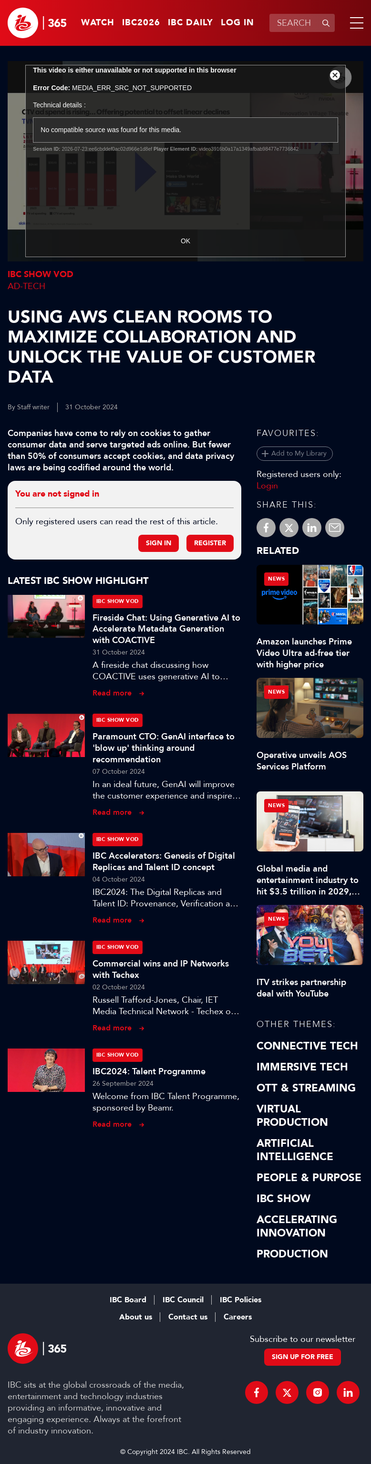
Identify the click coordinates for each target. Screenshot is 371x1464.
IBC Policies (240, 1300)
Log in (237, 23)
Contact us (187, 1317)
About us (135, 1317)
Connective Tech (307, 1046)
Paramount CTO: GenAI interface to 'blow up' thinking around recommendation (164, 748)
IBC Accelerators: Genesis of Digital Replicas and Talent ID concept (164, 861)
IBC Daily (190, 23)
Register (210, 543)
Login (267, 485)
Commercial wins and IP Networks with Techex (161, 969)
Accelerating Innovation (297, 1226)
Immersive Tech (302, 1067)
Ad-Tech (26, 286)
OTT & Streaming (306, 1088)
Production (292, 1254)
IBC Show (283, 1199)
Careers (238, 1317)
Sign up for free (302, 1356)
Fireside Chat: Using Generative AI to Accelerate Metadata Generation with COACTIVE (166, 629)
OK (185, 241)
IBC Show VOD (40, 274)
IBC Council (183, 1300)
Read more (112, 693)
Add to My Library (299, 453)
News (276, 578)
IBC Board (128, 1300)
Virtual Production (292, 1116)
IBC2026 (141, 23)
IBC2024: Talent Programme (149, 1071)
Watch (97, 23)
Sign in (158, 543)
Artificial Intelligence (295, 1150)
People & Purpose (309, 1178)
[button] (354, 23)
